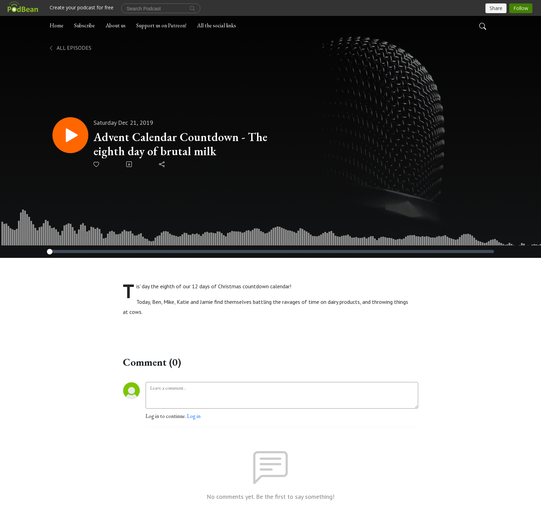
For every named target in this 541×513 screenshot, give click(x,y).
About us (116, 25)
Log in (193, 416)
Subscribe (84, 25)
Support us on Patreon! (161, 25)
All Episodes (69, 47)
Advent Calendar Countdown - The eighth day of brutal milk (180, 144)
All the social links (216, 25)
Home (56, 25)
